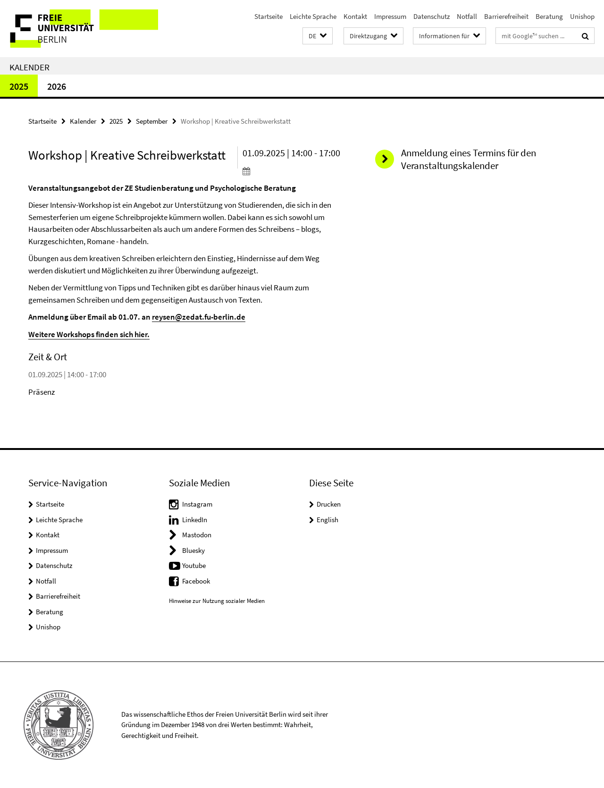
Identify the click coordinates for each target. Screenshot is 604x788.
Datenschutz (431, 16)
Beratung (549, 16)
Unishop (582, 16)
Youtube (194, 565)
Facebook (196, 580)
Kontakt (355, 16)
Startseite (268, 16)
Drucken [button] (329, 504)
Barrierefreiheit (506, 16)
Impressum (390, 16)
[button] (317, 36)
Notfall (467, 16)
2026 (56, 86)
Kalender (29, 67)
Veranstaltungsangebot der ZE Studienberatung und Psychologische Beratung (162, 188)
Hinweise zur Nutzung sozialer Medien (217, 601)
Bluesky (193, 550)
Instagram (197, 504)
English (327, 519)
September (152, 121)
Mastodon (196, 534)
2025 (18, 86)
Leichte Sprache (313, 16)
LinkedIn (194, 519)
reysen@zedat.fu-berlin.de (198, 317)
